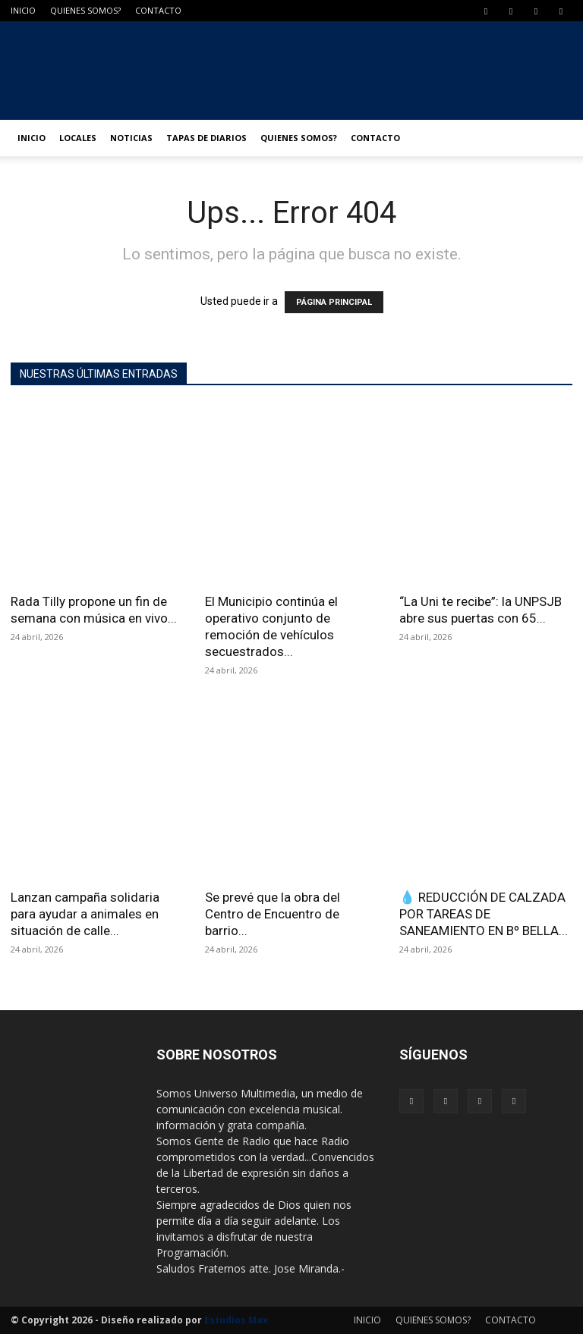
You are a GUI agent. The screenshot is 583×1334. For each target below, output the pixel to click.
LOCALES (77, 137)
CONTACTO (158, 10)
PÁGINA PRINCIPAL (334, 302)
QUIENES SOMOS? (85, 10)
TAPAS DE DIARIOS (206, 137)
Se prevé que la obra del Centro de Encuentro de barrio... (272, 914)
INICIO (23, 10)
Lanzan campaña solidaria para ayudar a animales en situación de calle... (85, 914)
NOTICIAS (131, 137)
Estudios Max (236, 1320)
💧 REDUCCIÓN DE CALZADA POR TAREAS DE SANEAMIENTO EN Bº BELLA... (483, 914)
